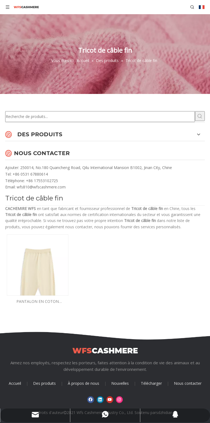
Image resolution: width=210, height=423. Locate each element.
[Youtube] (109, 399)
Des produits (44, 383)
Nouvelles (120, 383)
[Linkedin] (100, 399)
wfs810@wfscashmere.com (41, 187)
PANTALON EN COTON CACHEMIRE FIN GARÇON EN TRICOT (37, 301)
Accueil (15, 383)
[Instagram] (119, 399)
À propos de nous (83, 383)
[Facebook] (90, 399)
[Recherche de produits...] (100, 116)
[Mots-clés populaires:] (200, 116)
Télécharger (151, 383)
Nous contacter (188, 383)
